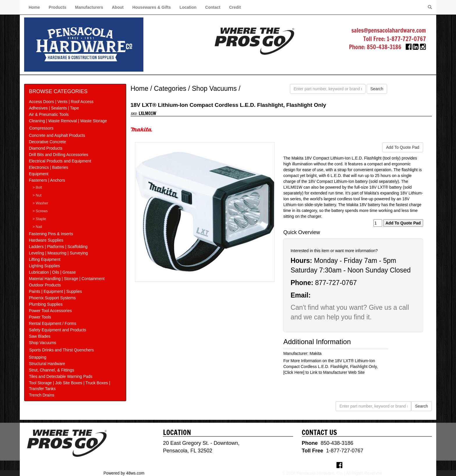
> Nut (37, 195)
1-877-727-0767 (406, 39)
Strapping (37, 357)
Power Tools (40, 317)
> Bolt (37, 187)
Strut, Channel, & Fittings (51, 370)
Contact (212, 7)
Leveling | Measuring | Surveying (58, 253)
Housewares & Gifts (151, 7)
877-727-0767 (336, 282)
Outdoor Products (45, 285)
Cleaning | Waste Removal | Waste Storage (68, 120)
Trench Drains (41, 395)
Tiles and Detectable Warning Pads (60, 376)
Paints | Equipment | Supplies (55, 291)
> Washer (40, 203)
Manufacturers (89, 7)
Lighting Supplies (44, 265)
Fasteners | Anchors (47, 180)
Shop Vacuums (42, 342)
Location (187, 7)
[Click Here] (293, 372)
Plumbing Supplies (46, 304)
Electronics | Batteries (48, 167)
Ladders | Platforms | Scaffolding (58, 246)
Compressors (41, 128)
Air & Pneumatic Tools (49, 114)
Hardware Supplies (46, 240)
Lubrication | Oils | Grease (52, 272)
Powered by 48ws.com (124, 473)
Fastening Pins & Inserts (51, 233)
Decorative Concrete (47, 141)
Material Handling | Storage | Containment (66, 278)
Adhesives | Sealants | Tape (54, 108)
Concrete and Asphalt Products (57, 135)
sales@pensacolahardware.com (388, 30)
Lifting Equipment (44, 259)
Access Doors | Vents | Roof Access (61, 101)
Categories (170, 88)
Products (57, 7)
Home (34, 7)
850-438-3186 (384, 47)
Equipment (38, 173)
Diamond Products (45, 148)
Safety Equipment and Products (57, 330)
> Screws (40, 211)
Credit (235, 7)
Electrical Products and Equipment (60, 161)
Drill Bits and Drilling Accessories (58, 154)
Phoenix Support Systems (52, 297)
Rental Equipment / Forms (52, 323)
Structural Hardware (47, 363)
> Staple (39, 219)
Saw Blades (39, 336)
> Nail (37, 227)
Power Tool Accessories (50, 310)
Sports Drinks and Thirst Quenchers (61, 350)
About (117, 7)
